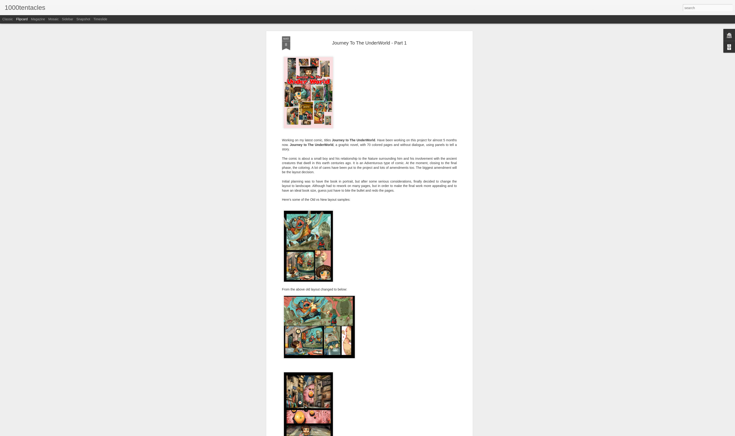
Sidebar (67, 19)
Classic (7, 19)
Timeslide (100, 19)
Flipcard (22, 19)
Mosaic (53, 19)
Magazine (38, 19)
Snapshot (83, 19)
